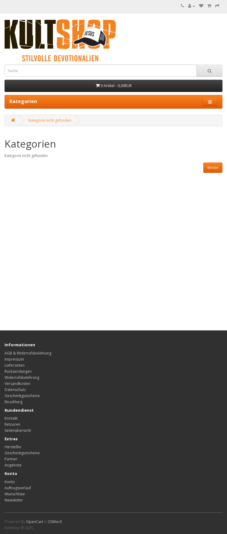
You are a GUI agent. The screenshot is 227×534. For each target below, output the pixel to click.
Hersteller (13, 446)
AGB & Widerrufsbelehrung (28, 353)
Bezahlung (13, 401)
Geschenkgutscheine (22, 395)
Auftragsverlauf (18, 487)
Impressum (14, 359)
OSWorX (55, 521)
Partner (11, 459)
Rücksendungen (18, 371)
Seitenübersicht (18, 430)
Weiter (212, 167)
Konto (10, 481)
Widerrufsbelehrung (22, 377)
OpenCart (34, 521)
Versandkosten (17, 383)
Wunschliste (15, 494)
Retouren (12, 424)
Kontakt (11, 418)
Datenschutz (15, 389)
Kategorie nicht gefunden (49, 120)
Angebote (13, 465)
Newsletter (14, 500)
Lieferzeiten (15, 365)
